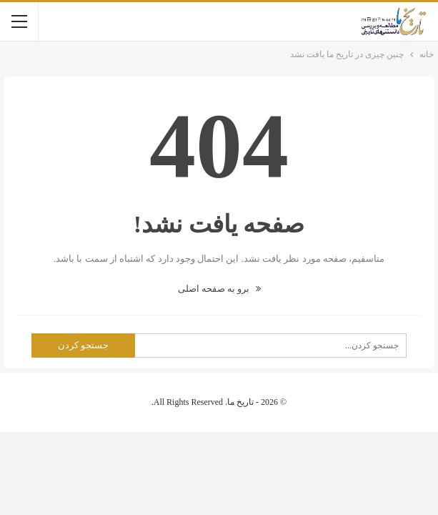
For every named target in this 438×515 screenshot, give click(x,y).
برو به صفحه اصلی (219, 288)
